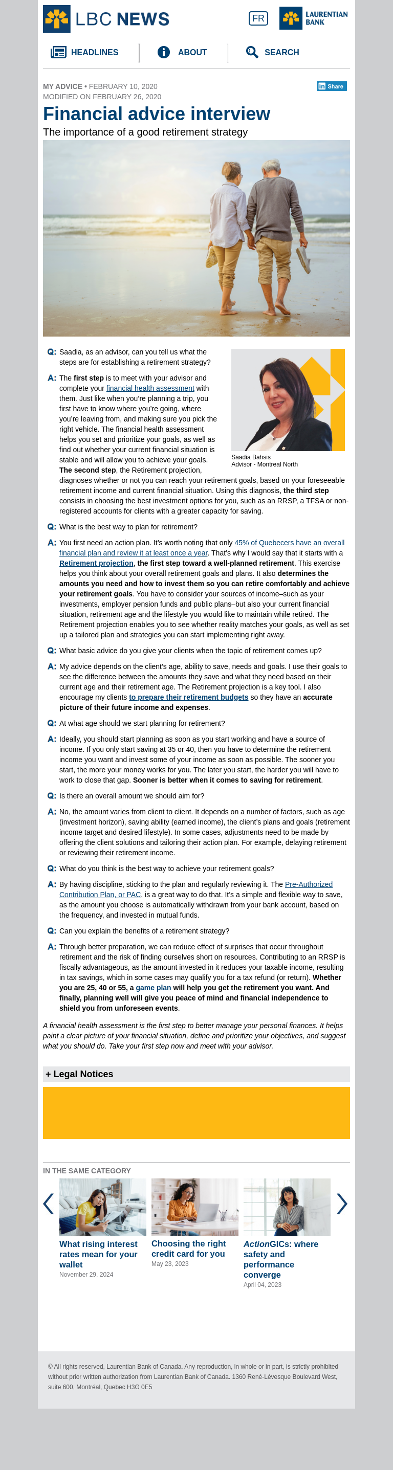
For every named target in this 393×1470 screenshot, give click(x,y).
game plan (153, 988)
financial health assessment (150, 388)
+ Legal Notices (80, 1074)
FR (258, 18)
